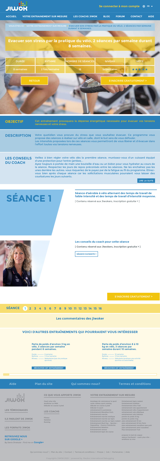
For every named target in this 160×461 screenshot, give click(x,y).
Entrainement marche (98, 414)
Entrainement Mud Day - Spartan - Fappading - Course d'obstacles (104, 424)
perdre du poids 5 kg (130, 419)
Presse (100, 452)
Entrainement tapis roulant (132, 401)
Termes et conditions (135, 384)
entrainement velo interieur (132, 414)
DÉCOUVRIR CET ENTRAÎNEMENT (48, 368)
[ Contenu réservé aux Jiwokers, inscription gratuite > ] (107, 201)
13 (85, 308)
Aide (151, 16)
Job (108, 452)
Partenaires (117, 452)
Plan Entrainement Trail (131, 430)
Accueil (11, 16)
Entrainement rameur (98, 430)
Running (47, 422)
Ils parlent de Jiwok (19, 418)
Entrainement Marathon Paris (101, 412)
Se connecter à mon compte (119, 6)
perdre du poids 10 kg (130, 417)
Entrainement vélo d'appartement (135, 410)
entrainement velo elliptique (133, 412)
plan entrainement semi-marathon (135, 428)
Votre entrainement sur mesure (44, 16)
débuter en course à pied (100, 406)
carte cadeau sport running (101, 403)
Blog (106, 16)
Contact (136, 16)
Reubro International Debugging (98, 458)
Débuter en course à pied (54, 406)
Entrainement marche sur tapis (102, 419)
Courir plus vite (50, 401)
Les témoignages (16, 410)
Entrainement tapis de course (101, 432)
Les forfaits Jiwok (17, 427)
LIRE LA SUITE (146, 180)
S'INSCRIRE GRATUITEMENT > (128, 80)
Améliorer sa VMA (51, 403)
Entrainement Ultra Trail (131, 406)
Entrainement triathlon (130, 403)
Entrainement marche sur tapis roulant (105, 421)
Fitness (46, 418)
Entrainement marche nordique (102, 417)
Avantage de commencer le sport (103, 401)
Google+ (39, 442)
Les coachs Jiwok (85, 16)
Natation (47, 420)
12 (80, 308)
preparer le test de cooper (132, 435)
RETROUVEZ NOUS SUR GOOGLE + (16, 438)
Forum (120, 16)
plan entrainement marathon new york (137, 425)
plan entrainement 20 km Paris (134, 423)
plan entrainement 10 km (131, 421)
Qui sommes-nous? (85, 384)
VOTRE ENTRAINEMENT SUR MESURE (46, 26)
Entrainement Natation (99, 427)
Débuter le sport (96, 408)
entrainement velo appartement (134, 408)
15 (95, 308)
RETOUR (34, 80)
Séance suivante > (86, 254)
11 (75, 308)
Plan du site (43, 384)
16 (100, 308)
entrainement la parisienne (100, 410)
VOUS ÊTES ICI (16, 26)
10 (70, 308)
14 (90, 308)
